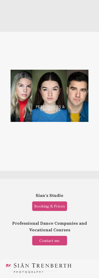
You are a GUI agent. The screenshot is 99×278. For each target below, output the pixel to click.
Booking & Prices (49, 206)
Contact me (49, 240)
